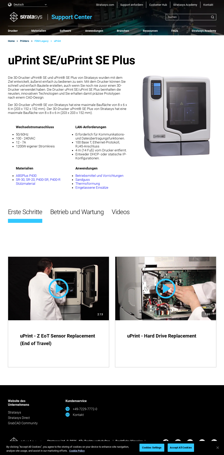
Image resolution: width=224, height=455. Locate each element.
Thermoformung (87, 184)
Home (11, 40)
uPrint (57, 40)
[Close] (217, 447)
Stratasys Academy (185, 4)
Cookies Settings (152, 447)
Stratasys (14, 412)
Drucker (13, 30)
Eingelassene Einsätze (91, 188)
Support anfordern (131, 4)
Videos (121, 212)
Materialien (38, 30)
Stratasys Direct (19, 418)
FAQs (174, 30)
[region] (112, 448)
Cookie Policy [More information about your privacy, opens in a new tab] (77, 450)
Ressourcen (150, 30)
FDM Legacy (42, 40)
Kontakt (208, 4)
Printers (24, 40)
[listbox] (28, 5)
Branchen (123, 30)
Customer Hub (158, 4)
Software (65, 30)
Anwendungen (94, 30)
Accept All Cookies (181, 447)
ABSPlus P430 (26, 176)
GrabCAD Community (23, 423)
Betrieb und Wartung (77, 212)
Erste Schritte (25, 212)
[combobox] (191, 17)
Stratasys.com (105, 4)
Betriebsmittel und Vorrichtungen (99, 176)
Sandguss (82, 180)
